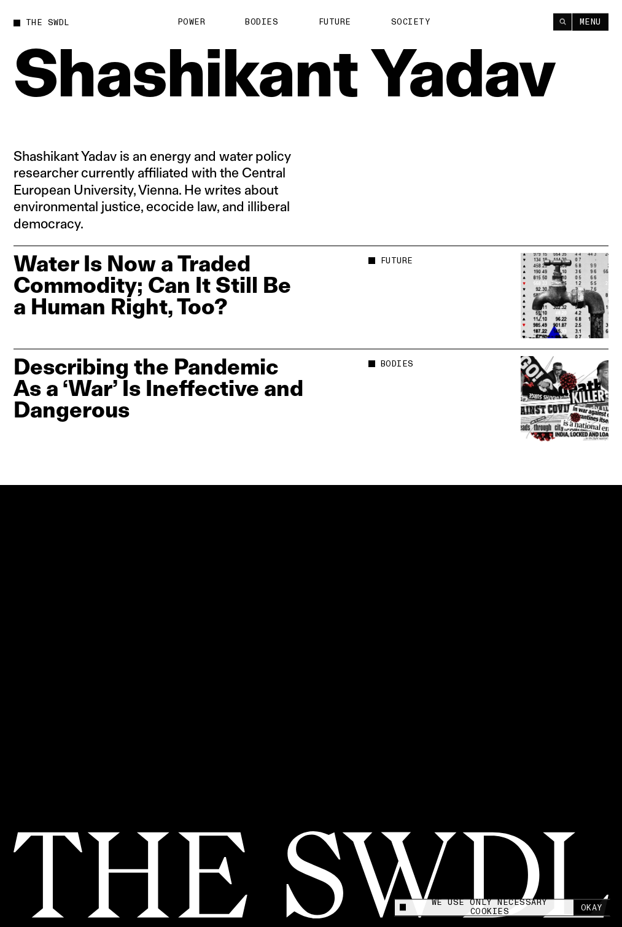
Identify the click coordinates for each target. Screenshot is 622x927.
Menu (590, 21)
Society (411, 21)
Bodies (261, 21)
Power (191, 21)
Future (335, 21)
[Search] (562, 21)
